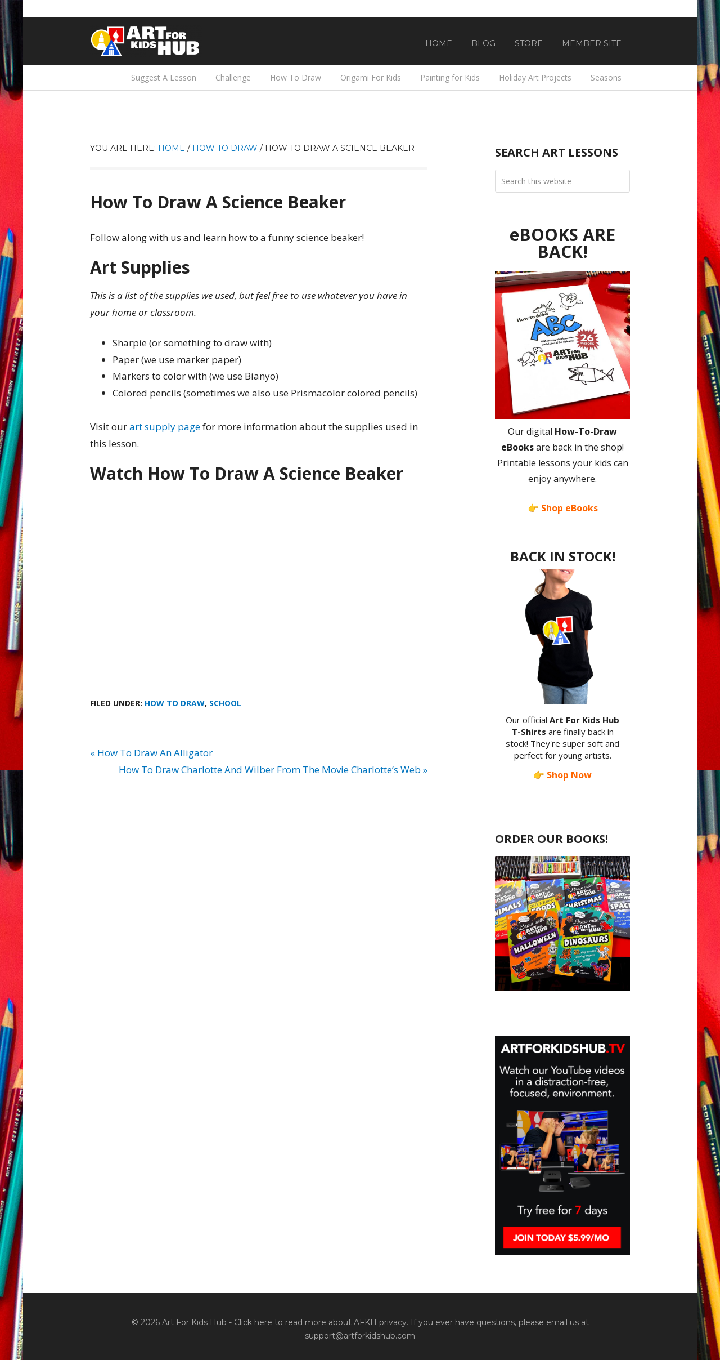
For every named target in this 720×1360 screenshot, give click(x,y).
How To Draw (175, 703)
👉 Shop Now (562, 775)
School (225, 703)
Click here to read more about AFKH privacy (320, 1322)
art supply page (164, 426)
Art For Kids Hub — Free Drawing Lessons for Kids (146, 41)
